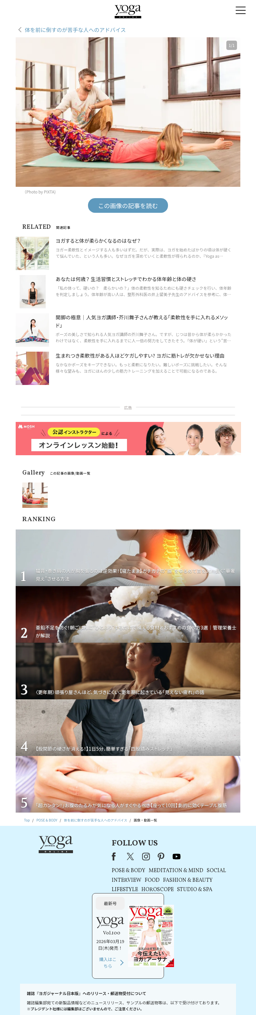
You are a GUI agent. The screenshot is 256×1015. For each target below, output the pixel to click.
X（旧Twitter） (83, 856)
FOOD (104, 880)
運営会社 (182, 999)
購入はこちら (200, 905)
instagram (98, 856)
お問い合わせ (26, 999)
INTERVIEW (79, 880)
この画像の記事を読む (128, 205)
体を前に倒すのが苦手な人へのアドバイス (75, 30)
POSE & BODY (81, 870)
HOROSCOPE (110, 889)
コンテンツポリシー (156, 999)
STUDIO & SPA (147, 889)
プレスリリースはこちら (59, 999)
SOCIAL (168, 870)
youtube (128, 856)
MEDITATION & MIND (128, 870)
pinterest (113, 856)
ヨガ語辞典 (228, 999)
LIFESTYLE (77, 889)
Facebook (68, 856)
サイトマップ (205, 999)
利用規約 (89, 999)
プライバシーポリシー (118, 999)
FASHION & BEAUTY (140, 880)
